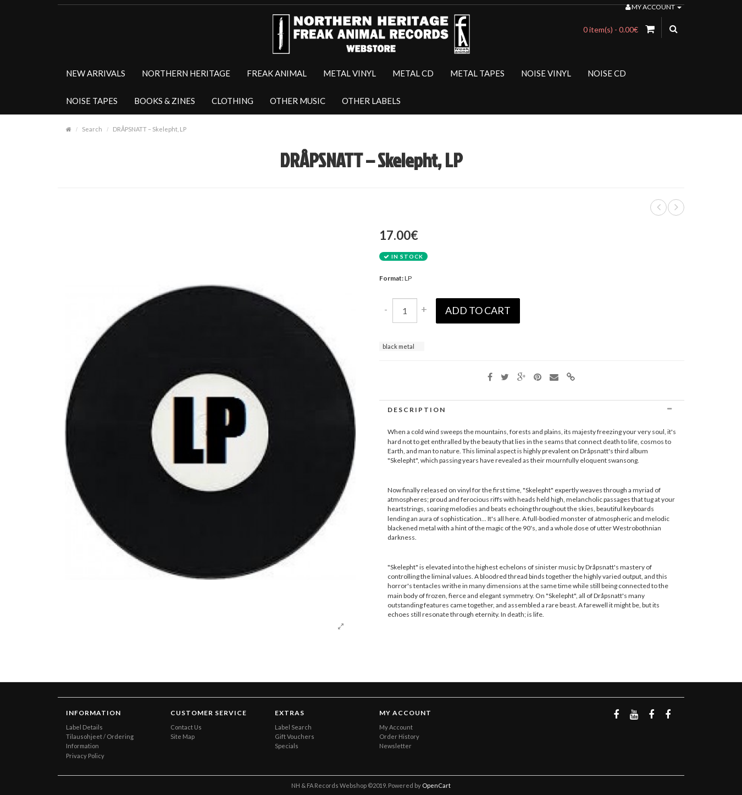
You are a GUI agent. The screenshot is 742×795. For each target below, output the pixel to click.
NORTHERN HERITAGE (186, 73)
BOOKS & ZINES (164, 101)
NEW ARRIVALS (95, 73)
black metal (398, 346)
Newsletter (395, 745)
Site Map (182, 736)
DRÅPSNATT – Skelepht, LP (149, 129)
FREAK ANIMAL (277, 73)
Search (92, 129)
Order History (399, 736)
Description (531, 409)
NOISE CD (607, 73)
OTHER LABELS (371, 101)
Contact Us (186, 727)
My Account (396, 727)
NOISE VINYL (546, 73)
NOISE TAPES (92, 101)
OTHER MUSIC (297, 101)
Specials (286, 745)
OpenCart (436, 785)
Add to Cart (478, 310)
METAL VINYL (349, 73)
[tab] (531, 410)
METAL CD (413, 73)
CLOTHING (232, 101)
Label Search (293, 727)
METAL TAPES (477, 73)
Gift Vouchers (294, 736)
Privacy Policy (85, 755)
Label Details (84, 727)
